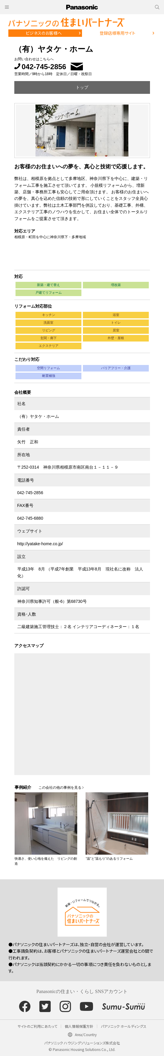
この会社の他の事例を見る (59, 787)
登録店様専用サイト (117, 33)
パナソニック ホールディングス (123, 1026)
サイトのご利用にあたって (37, 1026)
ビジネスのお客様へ (44, 33)
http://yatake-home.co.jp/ (40, 543)
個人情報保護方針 (79, 1026)
